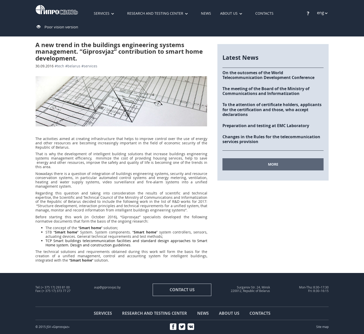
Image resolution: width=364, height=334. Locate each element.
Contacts (264, 13)
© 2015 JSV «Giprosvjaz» (52, 327)
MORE (273, 164)
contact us (182, 289)
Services (101, 13)
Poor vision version (61, 26)
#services (89, 66)
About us (229, 13)
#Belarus (72, 66)
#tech (59, 66)
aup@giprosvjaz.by (107, 287)
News (206, 13)
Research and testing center (155, 13)
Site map (322, 327)
